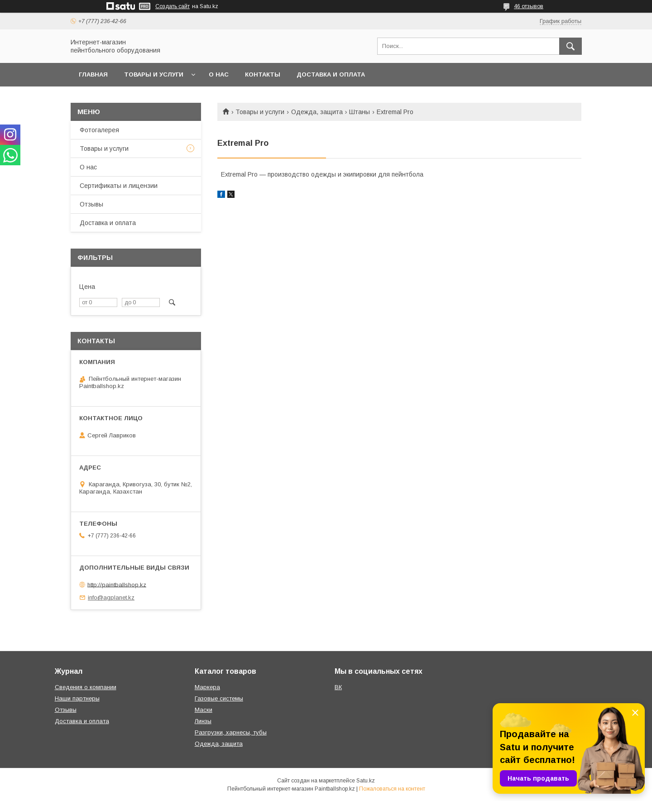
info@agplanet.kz (111, 597)
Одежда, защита (317, 111)
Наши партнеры (77, 698)
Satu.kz (365, 780)
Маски (203, 709)
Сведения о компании (85, 687)
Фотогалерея (99, 130)
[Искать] (570, 46)
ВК (338, 687)
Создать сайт (172, 6)
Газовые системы (219, 698)
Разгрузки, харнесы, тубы (231, 732)
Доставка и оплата (331, 74)
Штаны (359, 111)
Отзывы (91, 204)
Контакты (262, 74)
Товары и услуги (153, 74)
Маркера (207, 687)
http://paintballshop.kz (116, 584)
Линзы (203, 721)
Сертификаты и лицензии (119, 185)
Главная (93, 74)
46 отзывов (528, 6)
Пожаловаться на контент (392, 789)
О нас (219, 74)
